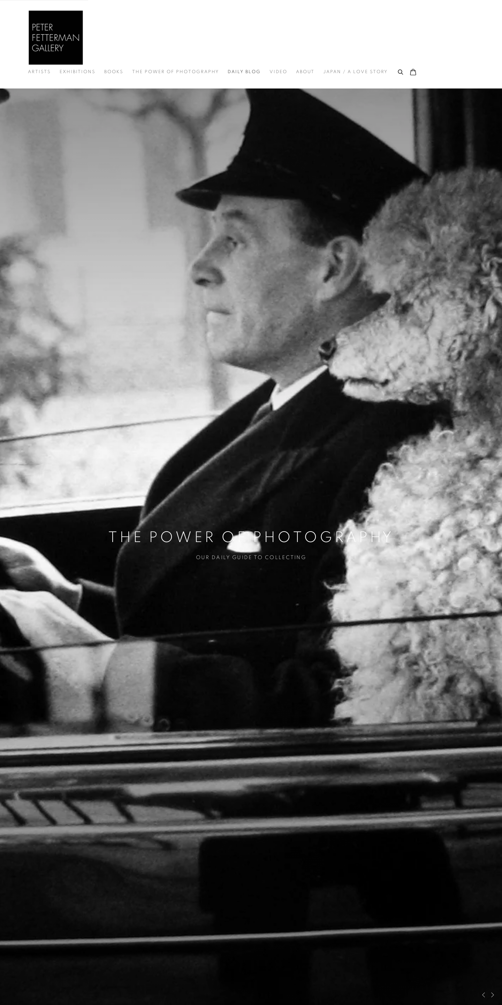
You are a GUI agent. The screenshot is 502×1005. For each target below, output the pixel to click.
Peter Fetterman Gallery (56, 37)
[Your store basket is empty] (413, 73)
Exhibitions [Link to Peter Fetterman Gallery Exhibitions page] (78, 72)
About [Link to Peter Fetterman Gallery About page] (305, 72)
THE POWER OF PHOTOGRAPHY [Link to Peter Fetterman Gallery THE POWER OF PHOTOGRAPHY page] (175, 72)
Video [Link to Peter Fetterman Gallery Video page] (278, 72)
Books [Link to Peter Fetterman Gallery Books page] (113, 72)
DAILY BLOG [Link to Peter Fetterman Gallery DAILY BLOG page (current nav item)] (244, 72)
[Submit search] (401, 71)
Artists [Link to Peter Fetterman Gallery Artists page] (39, 72)
